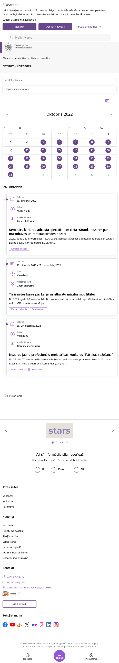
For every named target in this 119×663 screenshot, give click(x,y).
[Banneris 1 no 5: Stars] (59, 430)
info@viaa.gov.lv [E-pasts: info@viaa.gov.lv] (16, 582)
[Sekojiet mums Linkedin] (48, 624)
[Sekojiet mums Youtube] (12, 624)
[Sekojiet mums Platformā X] (26, 624)
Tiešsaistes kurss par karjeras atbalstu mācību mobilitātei (52, 294)
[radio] (39, 469)
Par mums (8, 506)
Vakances (8, 496)
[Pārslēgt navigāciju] (59, 656)
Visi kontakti (19, 604)
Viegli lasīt (8, 525)
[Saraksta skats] (114, 100)
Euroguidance (38, 309)
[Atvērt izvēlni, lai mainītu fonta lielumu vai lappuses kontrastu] (91, 657)
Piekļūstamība (10, 536)
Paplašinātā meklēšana (17, 89)
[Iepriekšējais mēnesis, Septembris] (7, 114)
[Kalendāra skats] (107, 100)
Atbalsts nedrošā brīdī (15, 552)
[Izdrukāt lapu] (59, 396)
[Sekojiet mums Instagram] (56, 624)
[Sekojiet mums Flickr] (34, 624)
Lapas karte (9, 541)
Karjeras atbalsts (19, 248)
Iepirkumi (8, 501)
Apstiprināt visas (55, 26)
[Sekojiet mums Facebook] (5, 624)
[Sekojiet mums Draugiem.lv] (19, 624)
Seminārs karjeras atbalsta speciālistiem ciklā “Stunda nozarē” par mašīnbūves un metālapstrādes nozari (58, 232)
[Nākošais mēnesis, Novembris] (111, 114)
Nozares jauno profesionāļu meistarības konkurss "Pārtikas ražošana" (61, 355)
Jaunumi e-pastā (12, 547)
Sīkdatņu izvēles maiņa (15, 558)
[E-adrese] (9, 594)
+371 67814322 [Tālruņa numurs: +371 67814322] (16, 576)
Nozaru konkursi (18, 369)
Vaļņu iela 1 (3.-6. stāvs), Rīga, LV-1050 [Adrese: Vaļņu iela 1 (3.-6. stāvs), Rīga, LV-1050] (29, 587)
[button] (43, 142)
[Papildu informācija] (19, 594)
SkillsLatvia (37, 369)
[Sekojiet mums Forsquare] (41, 624)
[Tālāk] (113, 430)
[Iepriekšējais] (6, 430)
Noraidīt (19, 26)
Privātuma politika (13, 530)
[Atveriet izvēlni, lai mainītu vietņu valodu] (28, 657)
